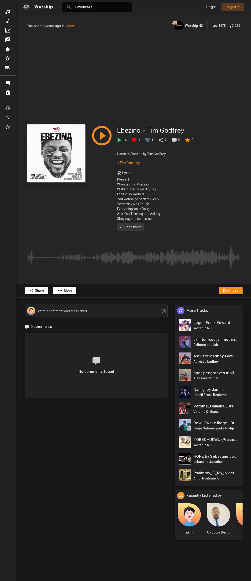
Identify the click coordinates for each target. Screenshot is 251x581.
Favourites (8, 127)
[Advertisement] (133, 77)
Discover (8, 12)
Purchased (8, 92)
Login (211, 7)
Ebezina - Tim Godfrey (150, 130)
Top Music (8, 30)
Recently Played (8, 108)
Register (232, 7)
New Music (8, 21)
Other (70, 26)
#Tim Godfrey (128, 163)
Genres (8, 58)
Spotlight (8, 49)
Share (36, 290)
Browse (8, 83)
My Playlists (8, 117)
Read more (129, 227)
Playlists (8, 68)
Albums (8, 40)
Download (231, 290)
